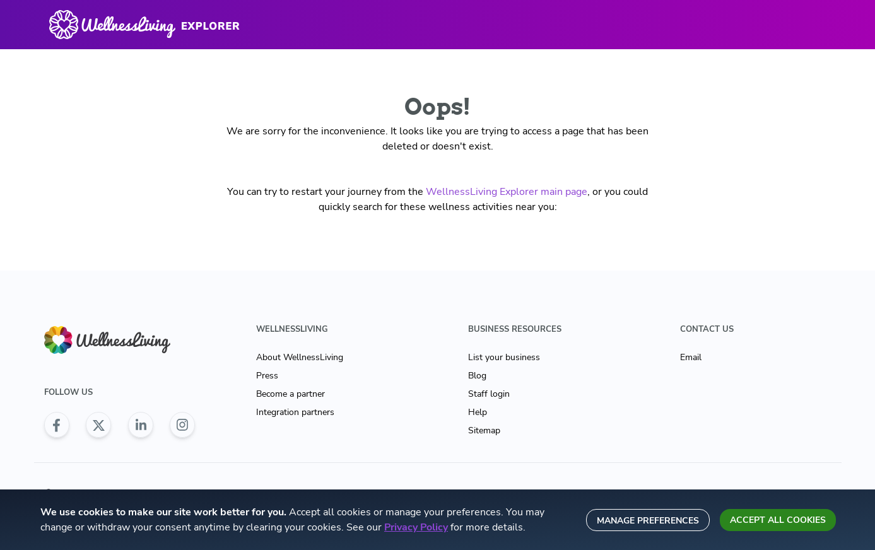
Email (691, 357)
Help (477, 412)
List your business (504, 357)
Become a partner (290, 394)
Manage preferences (648, 521)
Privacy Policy (416, 527)
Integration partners (295, 412)
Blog (477, 376)
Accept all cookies (778, 520)
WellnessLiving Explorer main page (506, 192)
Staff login (489, 394)
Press (267, 376)
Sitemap (484, 430)
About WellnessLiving (299, 357)
